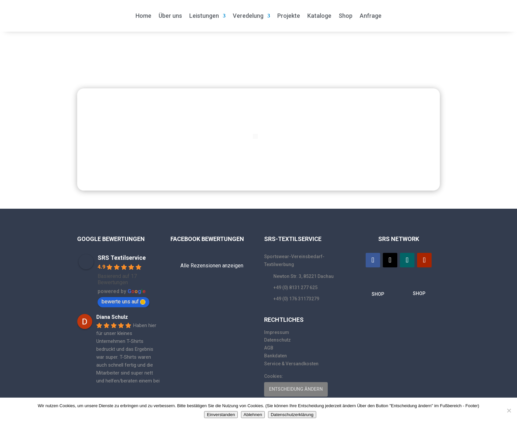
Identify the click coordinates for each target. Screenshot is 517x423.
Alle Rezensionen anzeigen (211, 265)
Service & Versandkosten (291, 363)
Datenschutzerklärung (292, 414)
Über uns (170, 15)
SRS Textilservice (122, 257)
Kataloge (319, 15)
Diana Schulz (112, 317)
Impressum (276, 332)
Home (143, 15)
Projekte (288, 15)
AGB (268, 347)
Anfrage (370, 15)
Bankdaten (275, 355)
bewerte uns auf (123, 301)
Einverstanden (221, 414)
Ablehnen (253, 414)
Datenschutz (277, 340)
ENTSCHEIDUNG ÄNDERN (296, 389)
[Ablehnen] (508, 410)
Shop (345, 15)
